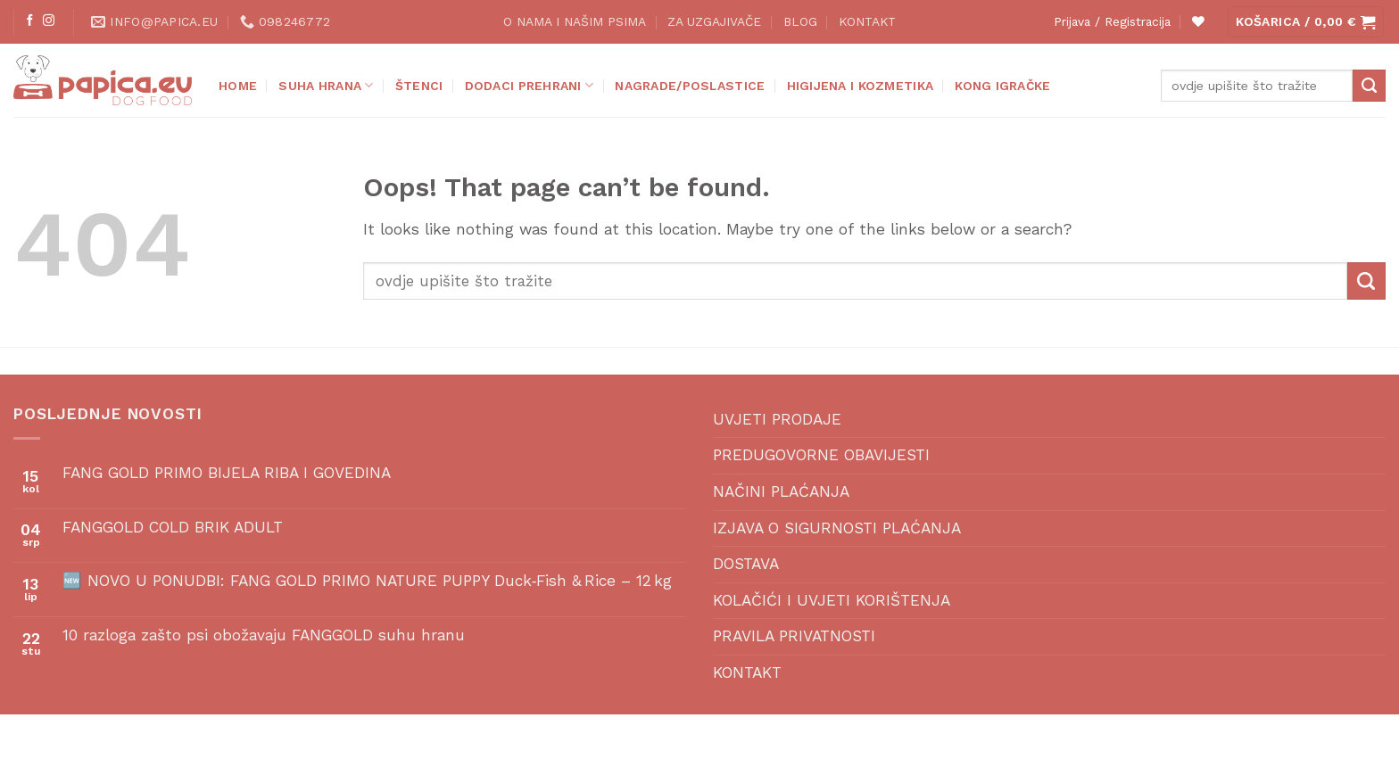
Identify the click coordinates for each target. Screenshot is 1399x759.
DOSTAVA (746, 564)
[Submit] (1369, 86)
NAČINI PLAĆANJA (781, 491)
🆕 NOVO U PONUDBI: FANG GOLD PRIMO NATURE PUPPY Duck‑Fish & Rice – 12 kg (367, 581)
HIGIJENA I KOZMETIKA (860, 85)
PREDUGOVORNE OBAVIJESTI (821, 455)
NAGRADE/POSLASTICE (690, 85)
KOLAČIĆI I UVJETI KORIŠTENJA (831, 600)
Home (238, 85)
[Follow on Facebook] (30, 21)
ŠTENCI (419, 85)
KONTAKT (867, 21)
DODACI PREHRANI (529, 85)
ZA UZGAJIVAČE (714, 21)
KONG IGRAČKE (1002, 85)
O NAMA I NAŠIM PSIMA (574, 21)
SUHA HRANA (325, 85)
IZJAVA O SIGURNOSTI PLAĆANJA (837, 528)
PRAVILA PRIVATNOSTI (794, 636)
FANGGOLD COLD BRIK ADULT (172, 527)
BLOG (800, 21)
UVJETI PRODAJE (777, 419)
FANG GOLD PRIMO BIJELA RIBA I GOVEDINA (226, 473)
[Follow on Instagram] (48, 21)
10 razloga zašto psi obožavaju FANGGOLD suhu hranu (263, 635)
